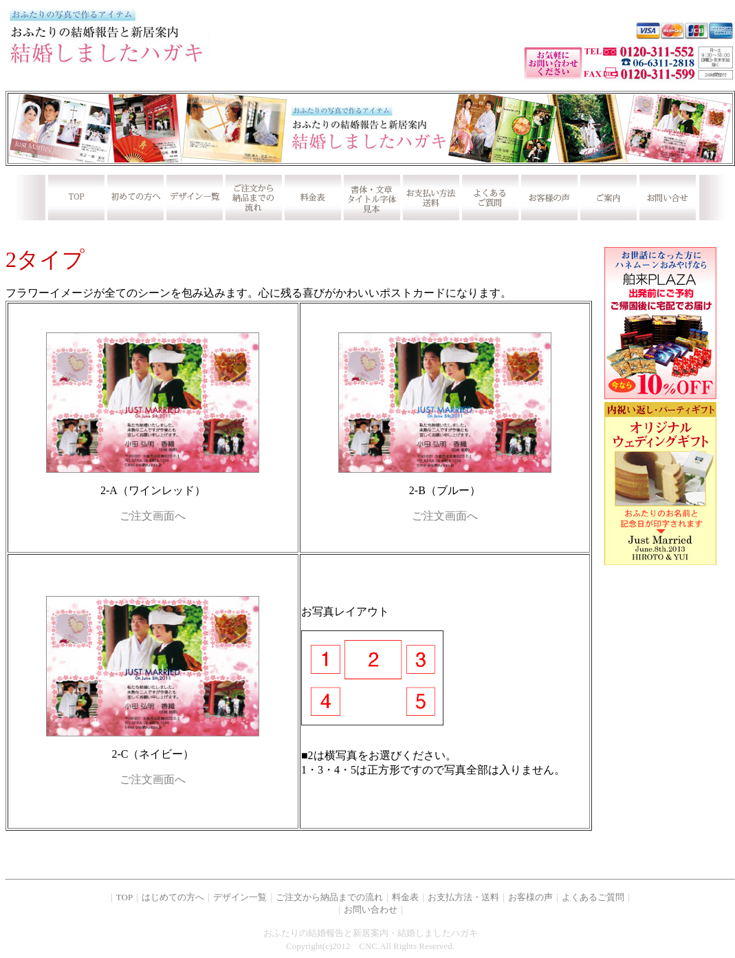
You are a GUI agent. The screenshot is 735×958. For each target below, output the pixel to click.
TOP (124, 897)
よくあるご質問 (593, 897)
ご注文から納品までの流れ (329, 897)
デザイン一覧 (240, 897)
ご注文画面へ (153, 516)
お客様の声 (530, 897)
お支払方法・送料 (463, 897)
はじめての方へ (173, 897)
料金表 (405, 897)
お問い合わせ (370, 909)
